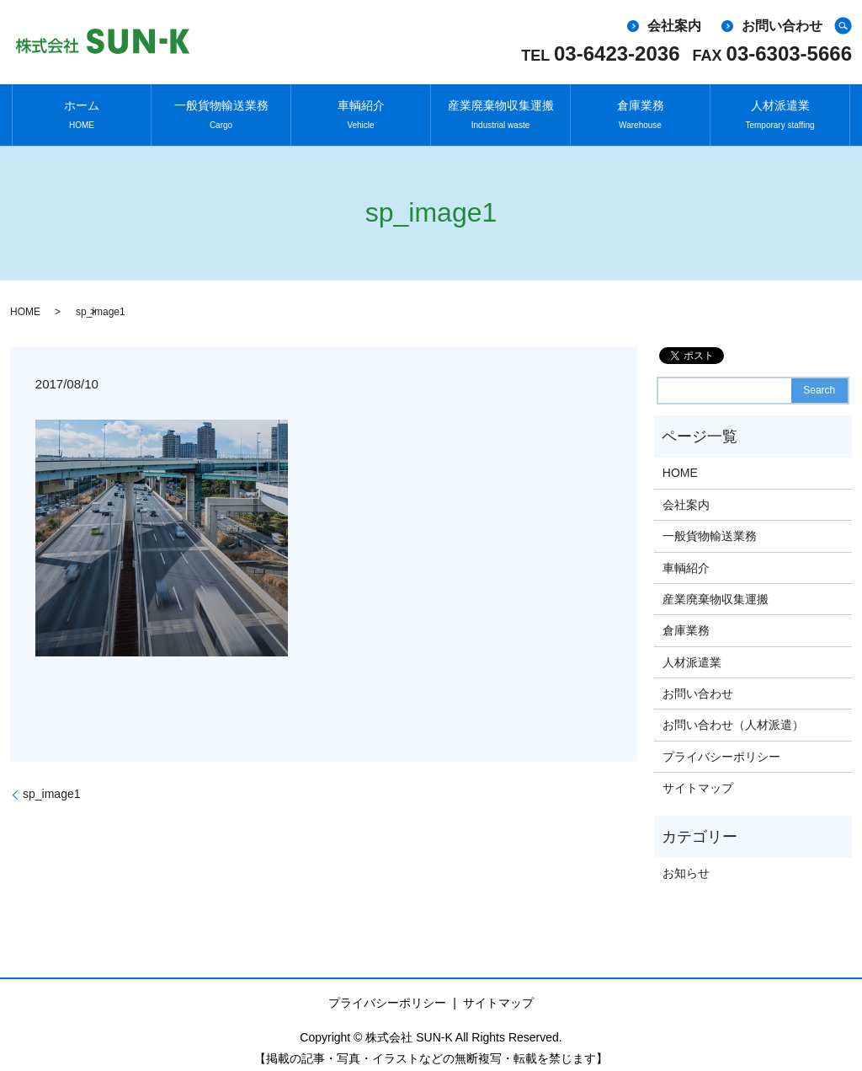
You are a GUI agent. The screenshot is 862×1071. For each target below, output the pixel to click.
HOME (25, 301)
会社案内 (674, 26)
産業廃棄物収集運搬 (501, 109)
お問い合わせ (782, 26)
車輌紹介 (361, 109)
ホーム (81, 109)
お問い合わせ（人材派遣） (733, 714)
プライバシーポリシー (721, 745)
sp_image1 (52, 783)
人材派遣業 (779, 109)
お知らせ (686, 862)
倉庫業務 (640, 109)
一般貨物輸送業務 (221, 109)
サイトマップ (697, 777)
